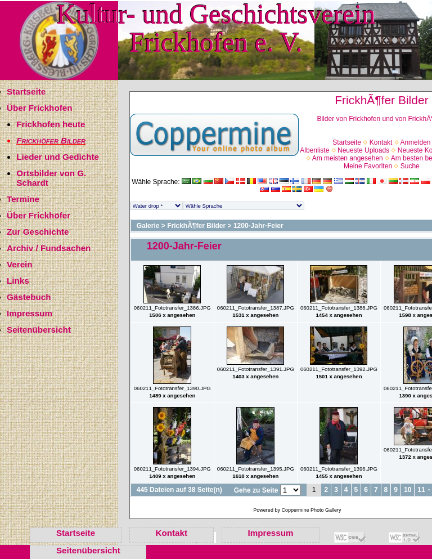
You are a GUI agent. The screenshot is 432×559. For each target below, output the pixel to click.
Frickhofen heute (50, 124)
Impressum (29, 313)
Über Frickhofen (39, 108)
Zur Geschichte (38, 231)
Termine (23, 199)
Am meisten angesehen (347, 158)
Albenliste (314, 150)
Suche (410, 166)
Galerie (148, 226)
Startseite (26, 91)
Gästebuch (29, 297)
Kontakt (381, 142)
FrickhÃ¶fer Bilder (196, 226)
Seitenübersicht (39, 329)
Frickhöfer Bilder (51, 140)
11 (421, 490)
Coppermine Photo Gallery (311, 510)
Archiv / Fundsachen (49, 248)
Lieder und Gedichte (57, 157)
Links (18, 280)
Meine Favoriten (368, 166)
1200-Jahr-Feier (258, 226)
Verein (20, 264)
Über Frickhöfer (38, 215)
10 (407, 490)
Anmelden (415, 142)
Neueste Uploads (363, 150)
